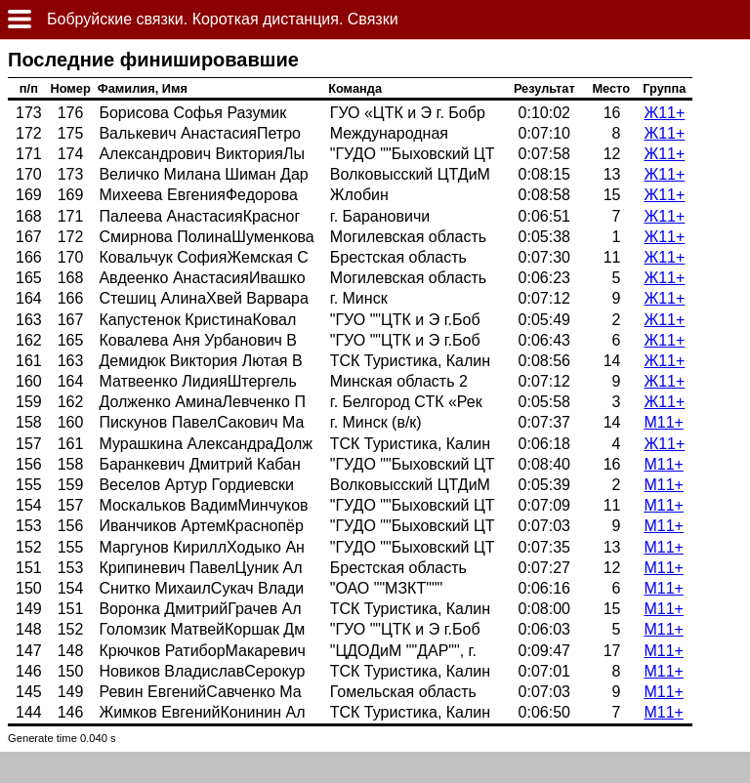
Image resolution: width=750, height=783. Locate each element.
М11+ (663, 422)
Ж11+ (664, 112)
